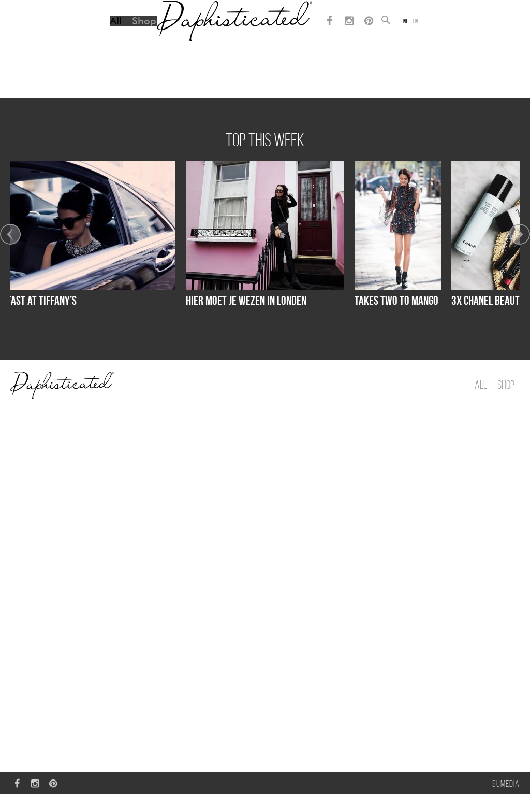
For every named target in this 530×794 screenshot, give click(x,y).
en (421, 34)
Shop (138, 34)
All (109, 34)
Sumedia (506, 783)
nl (410, 34)
